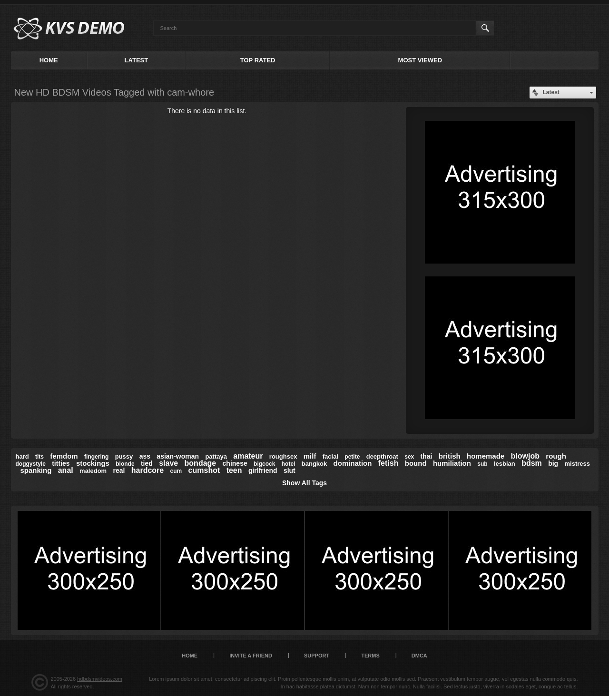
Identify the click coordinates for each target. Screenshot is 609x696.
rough (556, 456)
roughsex (283, 456)
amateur (248, 456)
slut (289, 470)
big (553, 463)
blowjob (525, 456)
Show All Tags (304, 483)
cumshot (204, 470)
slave (168, 463)
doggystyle (31, 464)
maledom (93, 470)
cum (176, 471)
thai (426, 456)
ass (144, 456)
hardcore (147, 470)
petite (352, 456)
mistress (576, 463)
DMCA (419, 655)
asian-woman (178, 456)
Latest (136, 60)
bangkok (314, 463)
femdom (64, 456)
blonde (125, 464)
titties (60, 463)
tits (39, 456)
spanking (36, 470)
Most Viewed (420, 60)
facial (330, 456)
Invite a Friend (250, 655)
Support (316, 655)
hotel (288, 464)
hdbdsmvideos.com (99, 679)
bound (416, 463)
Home (48, 60)
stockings (92, 463)
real (119, 470)
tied (147, 463)
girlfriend (262, 470)
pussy (124, 456)
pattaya (216, 456)
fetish (388, 463)
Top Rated (257, 60)
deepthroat (382, 456)
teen (234, 470)
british (450, 456)
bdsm (531, 463)
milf (310, 456)
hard (22, 456)
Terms (370, 655)
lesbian (504, 463)
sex (409, 456)
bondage (200, 463)
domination (353, 463)
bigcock (264, 464)
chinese (235, 463)
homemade (485, 456)
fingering (96, 456)
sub (482, 464)
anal (65, 470)
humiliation (452, 463)
